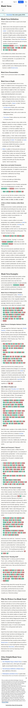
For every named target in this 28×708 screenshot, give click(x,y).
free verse (11, 647)
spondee (20, 379)
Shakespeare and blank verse (10, 674)
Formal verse (7, 107)
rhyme (13, 103)
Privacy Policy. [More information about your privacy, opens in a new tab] (5, 702)
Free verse (6, 117)
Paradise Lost (15, 389)
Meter (3, 149)
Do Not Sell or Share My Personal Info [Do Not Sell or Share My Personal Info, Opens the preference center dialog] (14, 705)
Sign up (21, 2)
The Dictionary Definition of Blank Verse (13, 669)
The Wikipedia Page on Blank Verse (11, 662)
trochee (20, 224)
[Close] (26, 678)
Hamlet (23, 39)
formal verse (14, 68)
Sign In (15, 2)
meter (4, 31)
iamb (25, 140)
